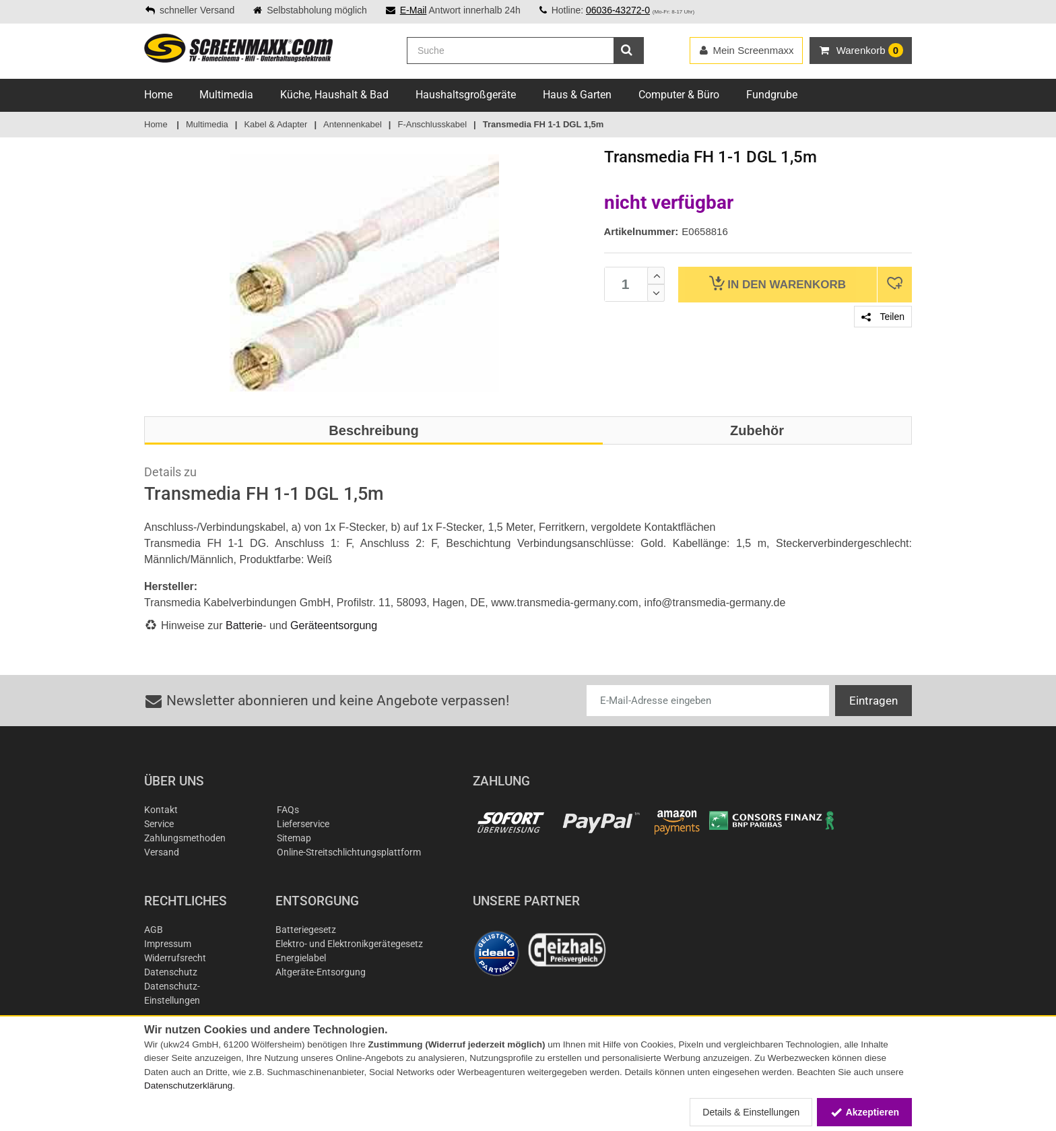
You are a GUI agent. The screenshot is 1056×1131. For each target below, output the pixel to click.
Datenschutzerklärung (188, 1085)
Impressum (167, 943)
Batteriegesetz (305, 929)
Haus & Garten (577, 94)
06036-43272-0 (618, 10)
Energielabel (300, 957)
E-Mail (413, 10)
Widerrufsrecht (175, 957)
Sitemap (294, 838)
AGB (153, 929)
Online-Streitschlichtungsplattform (349, 852)
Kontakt (161, 809)
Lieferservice (303, 823)
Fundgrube (771, 94)
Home (158, 94)
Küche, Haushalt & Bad (334, 94)
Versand (161, 852)
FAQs (288, 809)
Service (159, 823)
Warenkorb (777, 283)
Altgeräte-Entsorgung (320, 972)
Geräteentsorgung (333, 625)
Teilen (882, 316)
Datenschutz (170, 972)
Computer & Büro (678, 94)
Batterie (244, 625)
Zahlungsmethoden (185, 838)
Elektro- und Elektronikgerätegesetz (349, 943)
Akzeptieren (864, 1112)
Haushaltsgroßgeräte (466, 94)
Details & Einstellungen (750, 1112)
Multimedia (226, 94)
